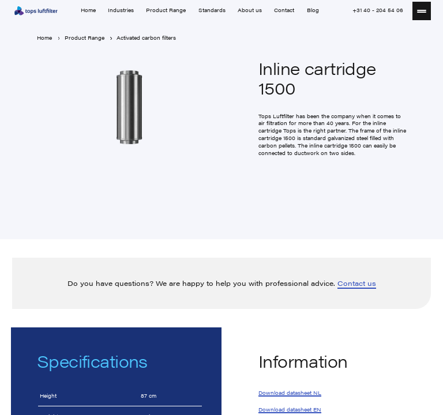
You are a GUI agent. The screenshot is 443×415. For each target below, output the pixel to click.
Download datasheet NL (289, 393)
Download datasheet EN (289, 409)
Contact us (356, 283)
